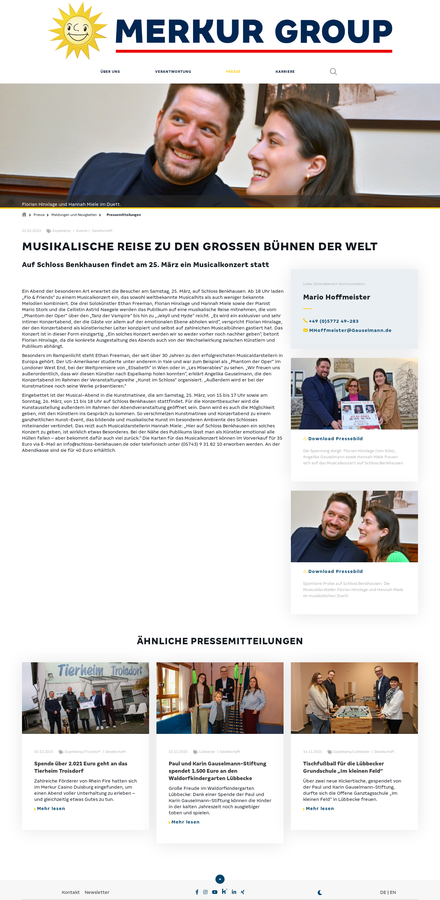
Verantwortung (173, 41)
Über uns (110, 41)
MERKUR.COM (200, 878)
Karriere (285, 41)
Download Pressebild (335, 408)
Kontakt (71, 862)
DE (383, 862)
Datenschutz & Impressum (159, 887)
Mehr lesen (49, 778)
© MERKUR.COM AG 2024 (347, 887)
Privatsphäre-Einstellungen (95, 887)
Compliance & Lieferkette (220, 887)
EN (393, 862)
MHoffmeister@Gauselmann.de (350, 300)
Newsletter (97, 862)
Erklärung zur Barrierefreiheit (284, 887)
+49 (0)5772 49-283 (334, 290)
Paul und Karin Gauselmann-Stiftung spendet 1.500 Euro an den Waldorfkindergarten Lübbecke (217, 741)
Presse (233, 41)
